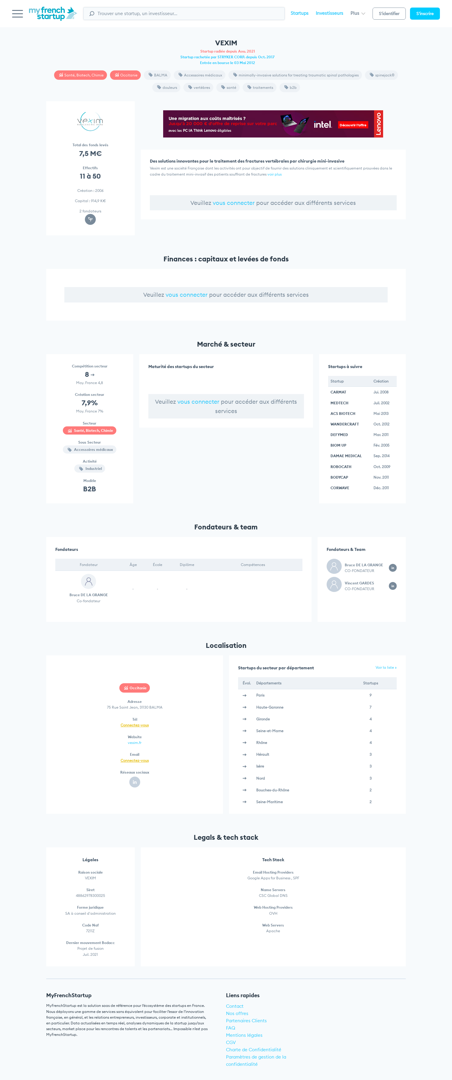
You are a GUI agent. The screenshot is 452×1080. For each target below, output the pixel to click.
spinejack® (382, 75)
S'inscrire (425, 13)
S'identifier (389, 13)
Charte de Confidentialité (253, 1050)
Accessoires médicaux (200, 75)
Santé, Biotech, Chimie (81, 75)
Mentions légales (244, 1035)
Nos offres (237, 1013)
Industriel (90, 468)
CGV (231, 1042)
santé (228, 87)
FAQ (230, 1028)
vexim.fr (134, 742)
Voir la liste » (386, 667)
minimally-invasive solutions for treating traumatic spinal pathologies (296, 75)
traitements (260, 87)
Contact (235, 1006)
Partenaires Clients (246, 1020)
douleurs (167, 87)
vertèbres (199, 87)
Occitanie (126, 75)
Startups (299, 13)
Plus (357, 13)
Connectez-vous (135, 725)
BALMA (158, 75)
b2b (290, 87)
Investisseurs (329, 13)
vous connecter (234, 202)
